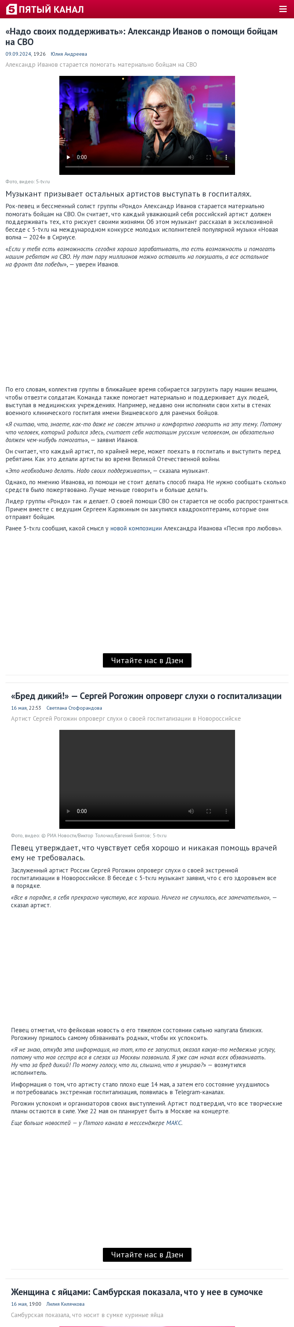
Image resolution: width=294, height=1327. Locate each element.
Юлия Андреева (69, 54)
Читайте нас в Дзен (147, 660)
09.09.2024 (18, 54)
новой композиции (136, 528)
